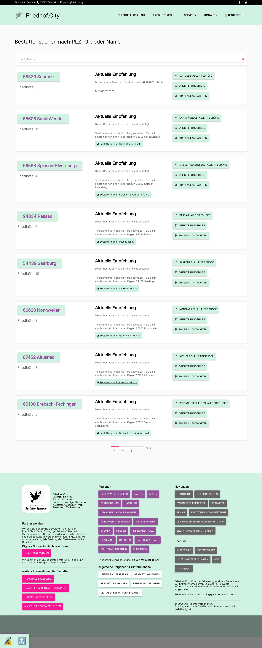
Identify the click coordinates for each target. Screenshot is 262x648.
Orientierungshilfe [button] (190, 85)
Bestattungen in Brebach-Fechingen (121, 433)
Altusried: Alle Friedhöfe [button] (194, 356)
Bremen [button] (105, 530)
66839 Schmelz (38, 76)
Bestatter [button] (218, 503)
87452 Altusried (39, 357)
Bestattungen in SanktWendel (117, 143)
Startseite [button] (184, 494)
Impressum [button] (184, 550)
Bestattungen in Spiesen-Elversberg (121, 194)
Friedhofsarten (165, 15)
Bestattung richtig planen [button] (195, 530)
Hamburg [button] (130, 503)
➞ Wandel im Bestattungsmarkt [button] (45, 587)
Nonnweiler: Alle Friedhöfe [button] (196, 309)
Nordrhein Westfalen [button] (115, 521)
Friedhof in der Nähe (131, 15)
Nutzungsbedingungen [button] (192, 559)
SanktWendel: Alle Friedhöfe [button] (197, 117)
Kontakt (210, 15)
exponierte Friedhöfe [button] (191, 503)
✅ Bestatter (234, 15)
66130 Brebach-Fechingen (49, 404)
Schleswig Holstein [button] (113, 549)
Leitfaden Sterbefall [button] (114, 574)
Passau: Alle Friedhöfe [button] (192, 215)
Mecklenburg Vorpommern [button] (118, 512)
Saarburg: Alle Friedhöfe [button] (194, 262)
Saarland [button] (107, 539)
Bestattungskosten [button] (113, 583)
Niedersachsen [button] (145, 521)
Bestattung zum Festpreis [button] (208, 512)
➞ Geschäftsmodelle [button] (38, 597)
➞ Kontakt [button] (184, 568)
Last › (148, 447)
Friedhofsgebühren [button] (146, 583)
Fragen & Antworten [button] (191, 95)
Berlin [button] (153, 494)
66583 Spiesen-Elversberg (50, 165)
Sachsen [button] (125, 539)
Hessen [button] (121, 530)
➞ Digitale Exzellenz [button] (38, 578)
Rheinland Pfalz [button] (143, 530)
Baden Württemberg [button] (114, 494)
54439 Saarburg (39, 263)
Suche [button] (181, 512)
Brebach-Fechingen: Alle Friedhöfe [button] (201, 403)
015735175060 (106, 91)
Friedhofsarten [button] (207, 494)
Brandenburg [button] (109, 503)
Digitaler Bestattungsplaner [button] (120, 592)
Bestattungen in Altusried (115, 382)
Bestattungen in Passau (113, 241)
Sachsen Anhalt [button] (148, 539)
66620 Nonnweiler (41, 310)
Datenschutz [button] (206, 550)
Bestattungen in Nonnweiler (116, 335)
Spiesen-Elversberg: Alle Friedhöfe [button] (201, 164)
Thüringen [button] (140, 549)
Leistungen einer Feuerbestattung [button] (200, 521)
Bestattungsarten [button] (147, 574)
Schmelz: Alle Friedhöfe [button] (193, 75)
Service (190, 15)
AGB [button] (216, 559)
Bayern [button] (138, 494)
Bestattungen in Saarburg (115, 288)
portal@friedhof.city (71, 2)
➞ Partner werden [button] (36, 552)
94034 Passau (37, 216)
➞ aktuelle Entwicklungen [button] (42, 606)
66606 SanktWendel (43, 118)
